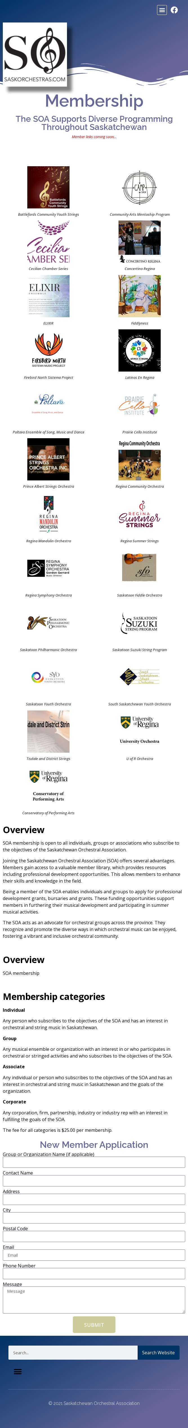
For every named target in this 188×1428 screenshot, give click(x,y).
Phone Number (19, 1265)
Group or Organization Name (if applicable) (48, 1154)
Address (11, 1191)
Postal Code (15, 1228)
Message (12, 1284)
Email (8, 1247)
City (7, 1210)
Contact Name (18, 1173)
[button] (162, 10)
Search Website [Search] (158, 1353)
